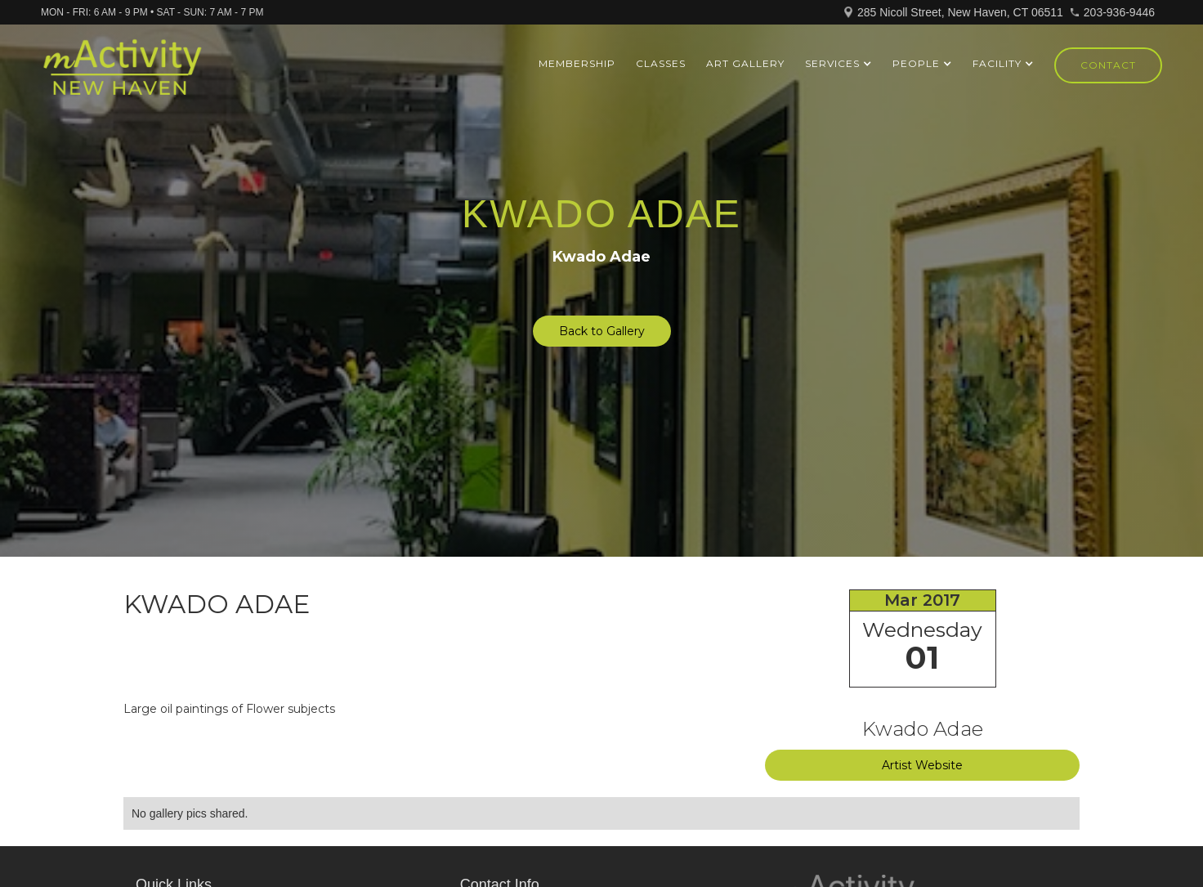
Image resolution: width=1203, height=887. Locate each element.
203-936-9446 (1119, 12)
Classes (661, 63)
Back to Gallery (602, 331)
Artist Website (922, 765)
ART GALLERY (745, 63)
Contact (1108, 65)
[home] (122, 74)
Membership (577, 63)
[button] (838, 63)
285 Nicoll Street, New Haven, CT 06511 (960, 12)
